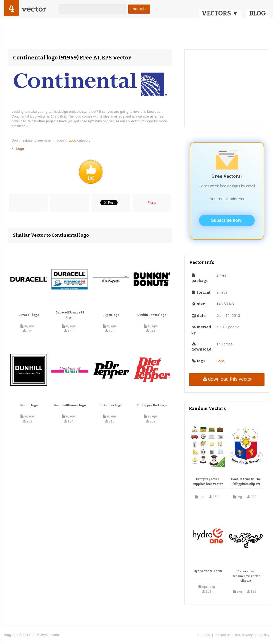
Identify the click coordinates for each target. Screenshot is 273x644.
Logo (73, 140)
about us (203, 635)
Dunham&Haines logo (70, 405)
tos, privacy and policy (252, 635)
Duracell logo (28, 315)
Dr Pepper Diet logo (152, 405)
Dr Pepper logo (111, 405)
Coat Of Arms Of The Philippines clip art (246, 481)
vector (33, 9)
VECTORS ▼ (220, 13)
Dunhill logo (29, 405)
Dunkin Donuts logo (151, 315)
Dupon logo (110, 315)
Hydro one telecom (208, 571)
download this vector (227, 379)
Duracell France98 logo (70, 315)
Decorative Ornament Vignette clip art (245, 576)
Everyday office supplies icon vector (208, 481)
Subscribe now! (227, 220)
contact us (222, 635)
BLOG (257, 13)
